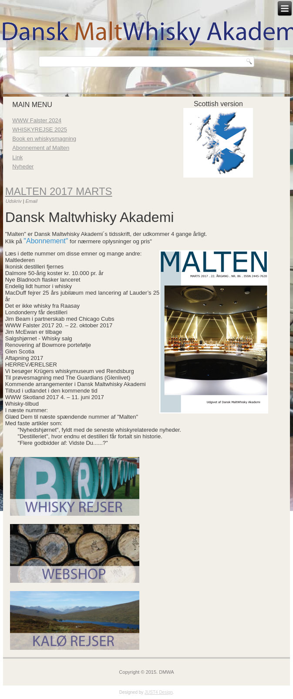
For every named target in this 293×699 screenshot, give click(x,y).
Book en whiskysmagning (44, 138)
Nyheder (23, 166)
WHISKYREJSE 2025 (39, 129)
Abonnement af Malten (40, 148)
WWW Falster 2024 (36, 120)
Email (31, 201)
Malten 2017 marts (58, 191)
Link (17, 157)
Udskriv (14, 201)
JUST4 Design (158, 692)
